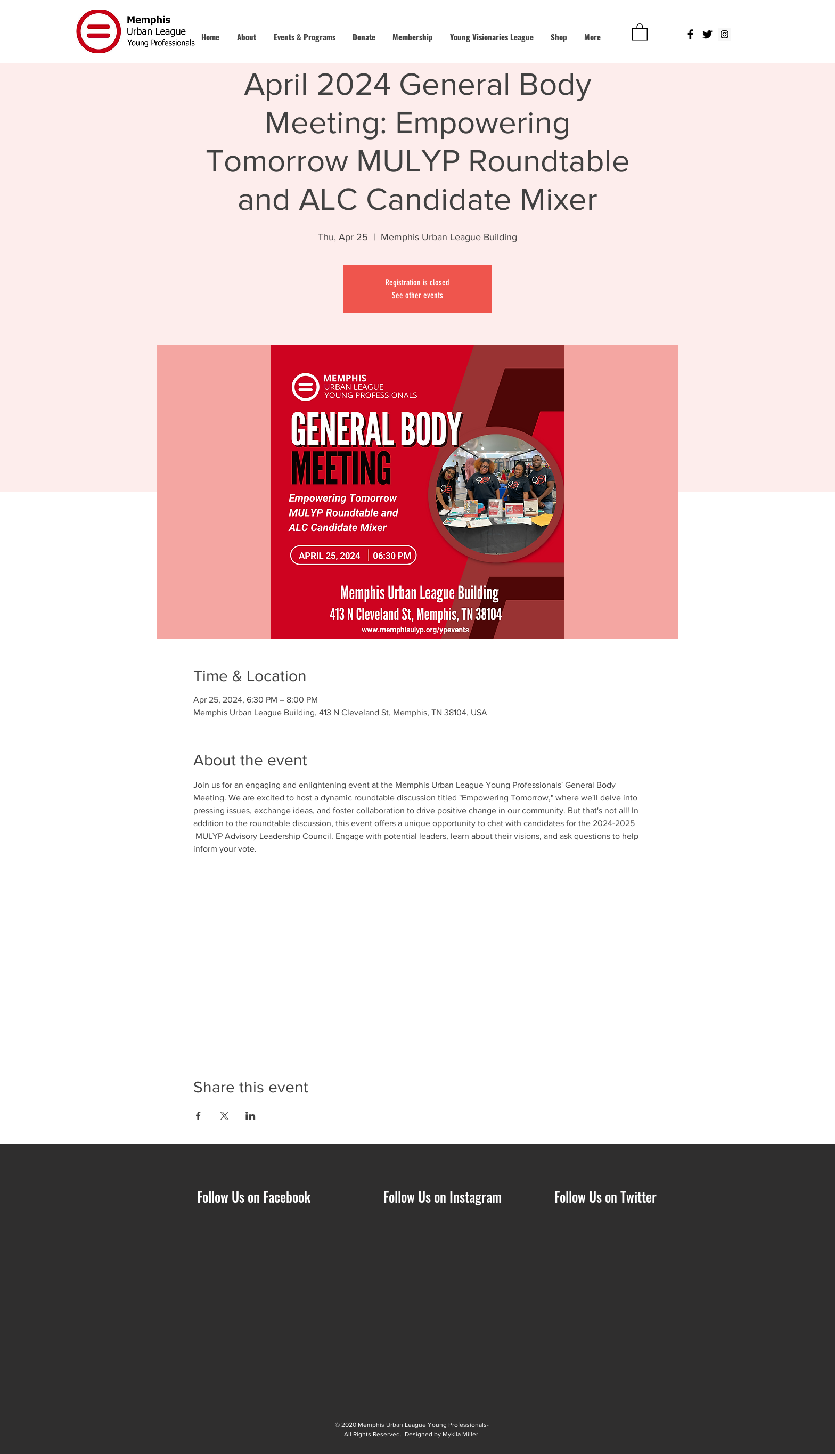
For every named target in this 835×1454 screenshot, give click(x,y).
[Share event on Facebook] (198, 1116)
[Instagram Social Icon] (724, 34)
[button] (640, 31)
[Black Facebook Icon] (690, 34)
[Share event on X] (224, 1116)
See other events (417, 295)
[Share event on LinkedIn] (250, 1116)
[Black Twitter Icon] (707, 34)
